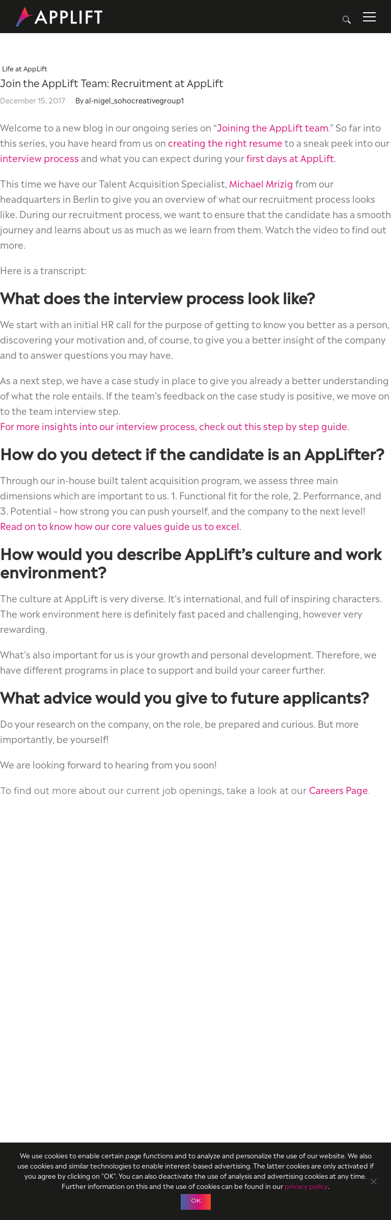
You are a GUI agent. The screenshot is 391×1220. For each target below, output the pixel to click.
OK (196, 1200)
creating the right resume (225, 142)
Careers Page (338, 789)
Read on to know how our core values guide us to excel (119, 525)
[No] (373, 1180)
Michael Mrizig (261, 183)
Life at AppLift (24, 68)
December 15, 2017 (32, 99)
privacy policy (306, 1185)
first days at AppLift (290, 157)
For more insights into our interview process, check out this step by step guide (173, 425)
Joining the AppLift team (272, 127)
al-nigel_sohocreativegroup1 (134, 99)
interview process (39, 157)
